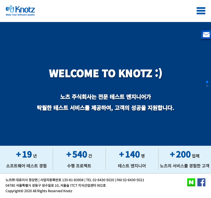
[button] (207, 82)
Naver (191, 182)
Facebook (201, 182)
